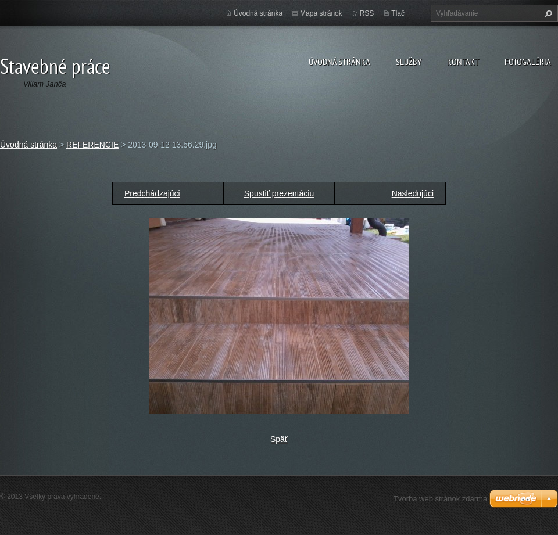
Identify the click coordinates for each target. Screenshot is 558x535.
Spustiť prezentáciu (279, 193)
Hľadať (547, 13)
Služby (408, 61)
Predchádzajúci (152, 193)
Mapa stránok (321, 13)
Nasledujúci (413, 193)
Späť (279, 439)
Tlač (398, 13)
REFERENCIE (92, 144)
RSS (367, 13)
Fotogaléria (528, 61)
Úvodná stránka (339, 61)
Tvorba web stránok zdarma (440, 498)
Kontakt (463, 61)
